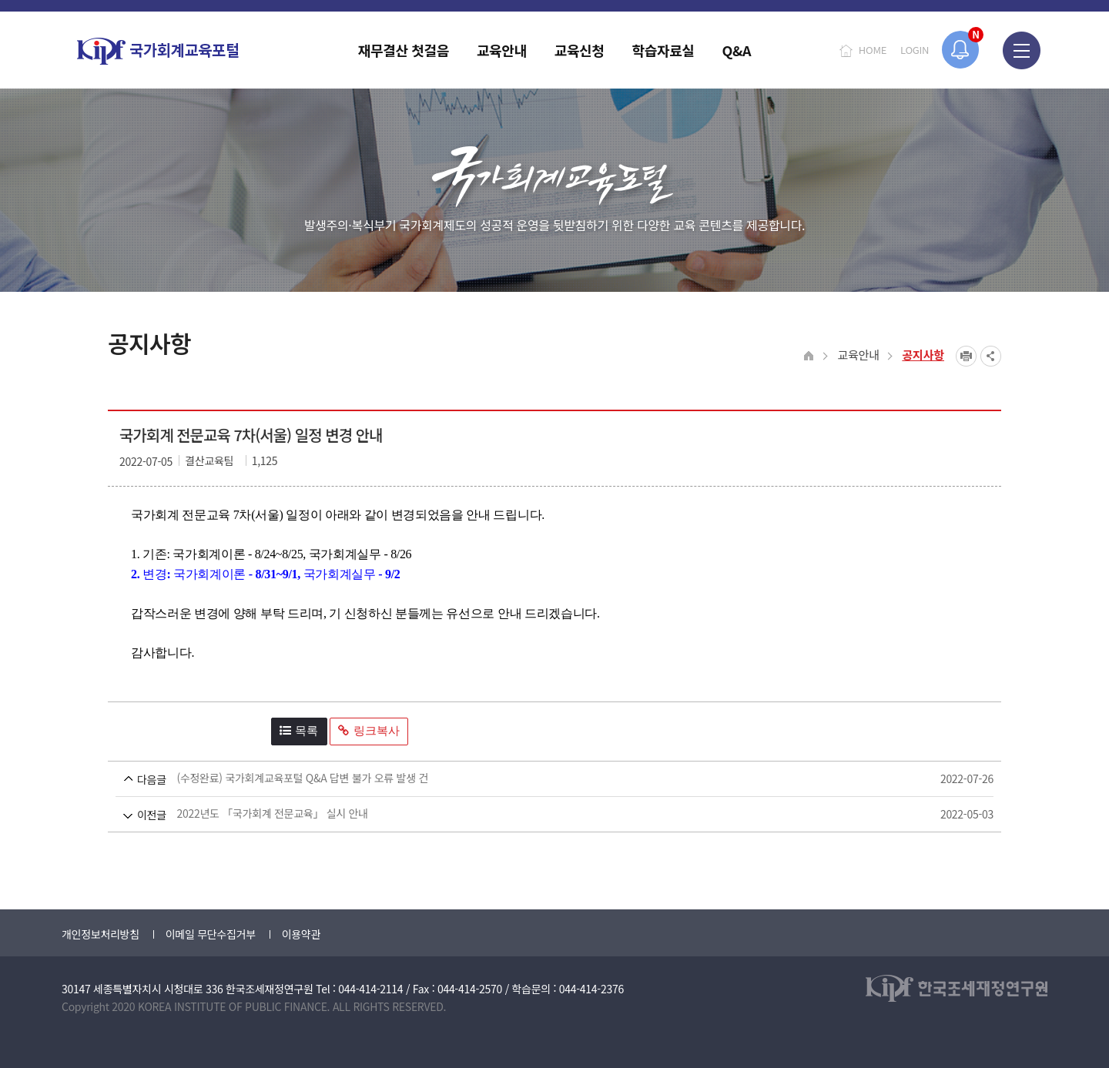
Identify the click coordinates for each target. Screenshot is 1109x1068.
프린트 (966, 356)
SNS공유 (990, 356)
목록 (299, 730)
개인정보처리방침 (100, 934)
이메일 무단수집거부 (211, 934)
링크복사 (369, 730)
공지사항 (923, 355)
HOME (872, 49)
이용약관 (301, 934)
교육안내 (858, 355)
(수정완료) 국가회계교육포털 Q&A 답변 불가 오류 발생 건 (525, 779)
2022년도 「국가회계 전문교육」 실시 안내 (525, 814)
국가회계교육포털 (158, 51)
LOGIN (914, 49)
